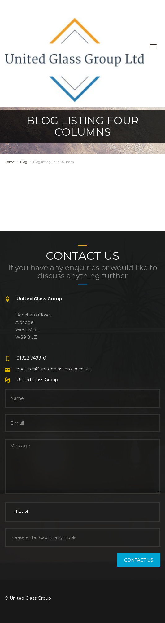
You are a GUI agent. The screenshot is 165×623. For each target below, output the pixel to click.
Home (9, 162)
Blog (23, 162)
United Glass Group (37, 379)
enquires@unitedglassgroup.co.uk (53, 369)
